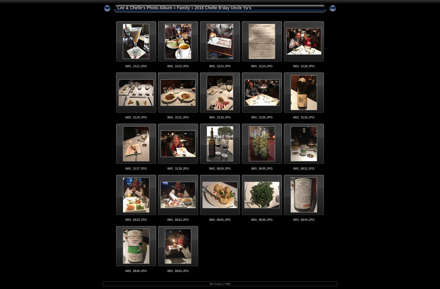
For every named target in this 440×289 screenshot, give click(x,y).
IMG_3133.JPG (220, 117)
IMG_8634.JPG (178, 219)
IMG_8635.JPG (220, 219)
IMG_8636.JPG (262, 219)
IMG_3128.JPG (303, 66)
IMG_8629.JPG (220, 168)
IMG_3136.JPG (303, 117)
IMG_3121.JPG (136, 66)
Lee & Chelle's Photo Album (144, 7)
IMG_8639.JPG (303, 219)
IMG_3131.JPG (178, 117)
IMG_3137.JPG (136, 168)
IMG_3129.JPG (136, 117)
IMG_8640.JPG (136, 271)
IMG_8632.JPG (303, 168)
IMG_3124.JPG (262, 66)
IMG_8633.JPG (136, 219)
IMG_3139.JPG (178, 168)
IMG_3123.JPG (220, 66)
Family (183, 7)
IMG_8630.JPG (262, 168)
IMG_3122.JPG (178, 66)
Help (227, 283)
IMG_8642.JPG (178, 271)
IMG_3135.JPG (262, 117)
